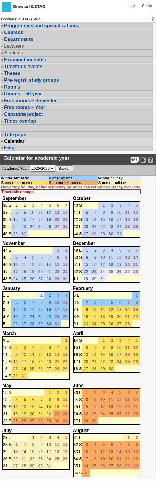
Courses (13, 32)
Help (9, 147)
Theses (12, 73)
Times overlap (20, 121)
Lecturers (14, 46)
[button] (6, 7)
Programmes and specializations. (41, 25)
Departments (18, 39)
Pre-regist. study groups (31, 80)
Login (132, 6)
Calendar (14, 141)
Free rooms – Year (24, 107)
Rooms (12, 86)
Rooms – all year (23, 93)
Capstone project (23, 114)
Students (13, 52)
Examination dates (25, 59)
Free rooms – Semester (30, 100)
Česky (147, 6)
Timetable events (23, 66)
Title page (15, 134)
